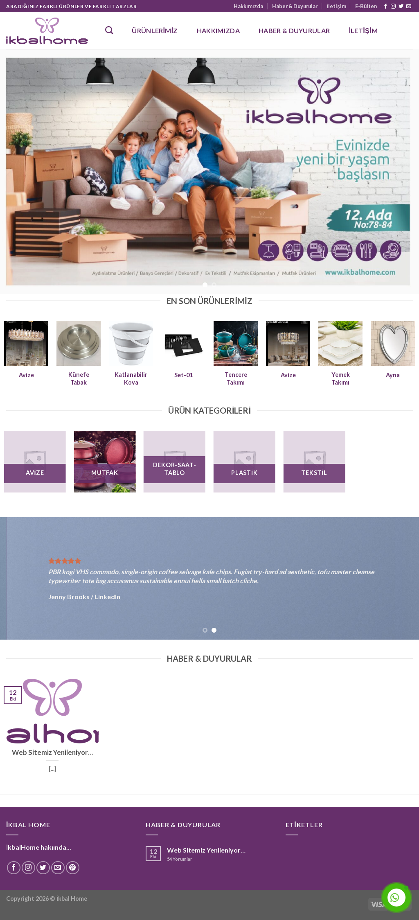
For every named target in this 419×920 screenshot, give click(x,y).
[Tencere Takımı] (236, 343)
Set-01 (183, 375)
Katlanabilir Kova (131, 378)
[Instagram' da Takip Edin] (393, 6)
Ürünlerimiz (155, 30)
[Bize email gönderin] (408, 6)
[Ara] (109, 30)
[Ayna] (393, 343)
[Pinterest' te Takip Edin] (72, 868)
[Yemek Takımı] (340, 343)
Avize (26, 375)
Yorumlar (179, 859)
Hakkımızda (248, 6)
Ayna (393, 375)
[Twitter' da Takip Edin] (401, 6)
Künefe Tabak (78, 378)
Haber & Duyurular (295, 6)
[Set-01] (183, 343)
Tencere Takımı (236, 378)
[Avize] (26, 343)
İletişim (336, 6)
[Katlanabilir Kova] (131, 343)
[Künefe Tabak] (78, 343)
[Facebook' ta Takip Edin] (385, 6)
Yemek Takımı (340, 378)
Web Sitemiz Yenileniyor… (206, 850)
